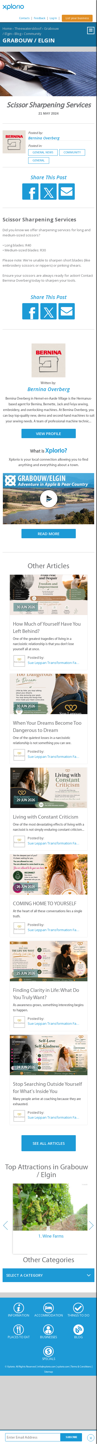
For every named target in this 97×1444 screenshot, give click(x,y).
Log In (53, 18)
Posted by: (35, 133)
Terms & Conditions (81, 1366)
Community (32, 33)
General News (43, 152)
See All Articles (49, 1143)
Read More (48, 533)
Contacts (24, 18)
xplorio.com (63, 1366)
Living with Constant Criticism (45, 817)
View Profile (48, 433)
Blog (17, 33)
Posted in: (35, 146)
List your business (77, 18)
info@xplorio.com (47, 1366)
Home (7, 28)
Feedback (39, 18)
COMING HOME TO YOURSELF (45, 903)
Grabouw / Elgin (29, 40)
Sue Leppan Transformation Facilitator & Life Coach (53, 662)
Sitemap (48, 1371)
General (39, 160)
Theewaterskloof (27, 28)
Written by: (49, 383)
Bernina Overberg (43, 137)
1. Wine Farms (51, 1236)
